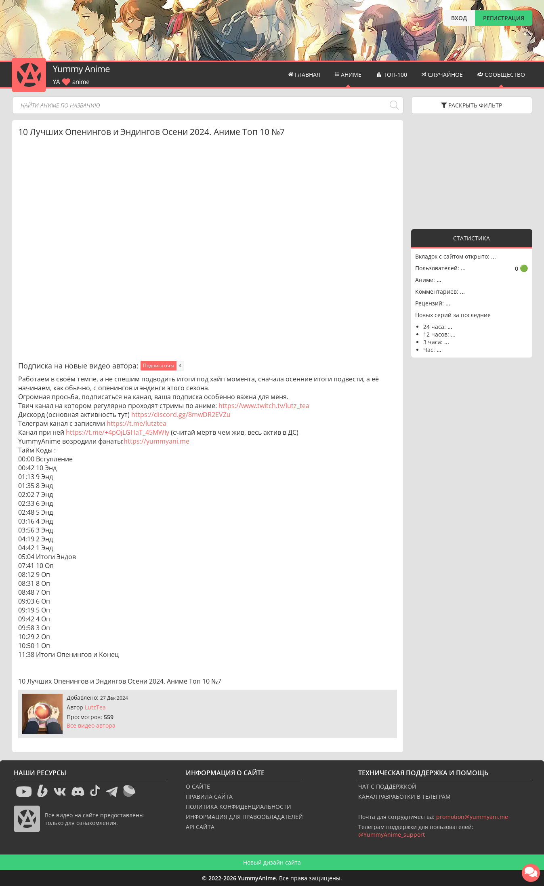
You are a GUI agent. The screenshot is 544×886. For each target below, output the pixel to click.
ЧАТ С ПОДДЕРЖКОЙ (387, 786)
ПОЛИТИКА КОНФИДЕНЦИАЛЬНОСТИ (238, 806)
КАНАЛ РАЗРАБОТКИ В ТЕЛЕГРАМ (404, 796)
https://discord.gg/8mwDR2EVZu (181, 414)
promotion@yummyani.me (472, 817)
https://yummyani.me (156, 441)
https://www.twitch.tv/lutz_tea (263, 405)
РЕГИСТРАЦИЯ (503, 18)
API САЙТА (200, 827)
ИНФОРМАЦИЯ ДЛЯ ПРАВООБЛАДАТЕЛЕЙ (244, 817)
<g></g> (471, 170)
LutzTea (95, 707)
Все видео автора (91, 725)
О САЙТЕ (198, 786)
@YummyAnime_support (391, 834)
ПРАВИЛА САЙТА (209, 796)
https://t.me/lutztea (136, 423)
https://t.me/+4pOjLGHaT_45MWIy (117, 432)
